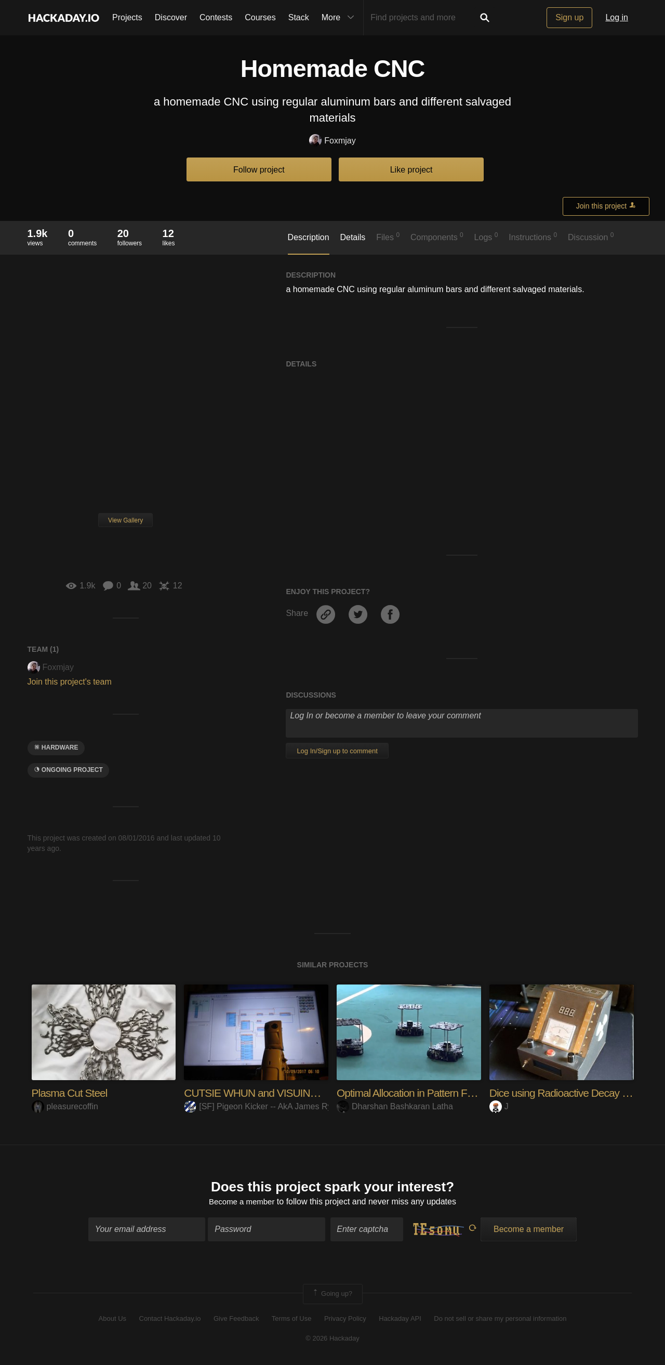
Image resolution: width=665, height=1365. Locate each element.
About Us (112, 1319)
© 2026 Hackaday (332, 1340)
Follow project (259, 169)
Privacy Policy (345, 1319)
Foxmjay (332, 141)
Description (308, 237)
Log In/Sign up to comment (337, 751)
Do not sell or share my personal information (500, 1319)
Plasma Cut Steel (72, 1092)
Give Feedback (236, 1319)
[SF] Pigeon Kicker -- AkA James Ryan (262, 1106)
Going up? (332, 1295)
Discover (171, 17)
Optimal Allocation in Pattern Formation (426, 1092)
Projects (127, 17)
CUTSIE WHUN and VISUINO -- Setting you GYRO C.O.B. (320, 1092)
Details (352, 237)
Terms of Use (292, 1319)
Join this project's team (70, 681)
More (340, 17)
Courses (260, 17)
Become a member (242, 1203)
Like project (411, 169)
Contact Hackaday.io (170, 1319)
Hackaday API (400, 1319)
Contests (216, 17)
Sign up (569, 17)
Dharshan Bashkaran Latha (395, 1106)
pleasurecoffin (65, 1106)
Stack (298, 17)
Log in (616, 17)
